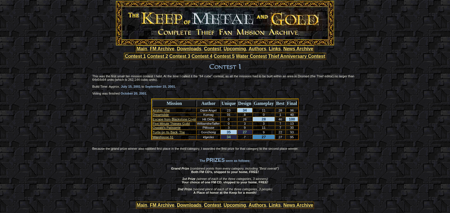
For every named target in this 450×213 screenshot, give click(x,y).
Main (142, 48)
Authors (257, 48)
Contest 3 (179, 56)
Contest (212, 48)
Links (275, 48)
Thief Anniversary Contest (296, 56)
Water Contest (251, 56)
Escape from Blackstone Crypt (174, 119)
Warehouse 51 (163, 137)
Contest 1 (135, 56)
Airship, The (161, 110)
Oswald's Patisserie (167, 127)
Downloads (189, 48)
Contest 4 (201, 56)
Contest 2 (157, 56)
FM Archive (162, 48)
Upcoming (235, 48)
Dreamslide (161, 114)
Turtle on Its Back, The (169, 132)
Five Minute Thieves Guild (171, 123)
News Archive (298, 48)
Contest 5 (224, 56)
